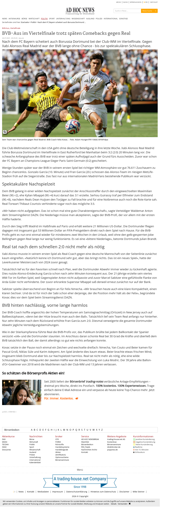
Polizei (32, 454)
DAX (4, 439)
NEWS (4, 18)
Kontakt (84, 452)
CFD (57, 439)
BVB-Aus (5, 28)
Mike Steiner (139, 491)
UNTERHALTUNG (63, 18)
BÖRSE (24, 18)
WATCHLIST (154, 2)
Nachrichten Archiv (89, 449)
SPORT (52, 18)
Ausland (32, 452)
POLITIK (44, 18)
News (21, 491)
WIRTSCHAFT (34, 18)
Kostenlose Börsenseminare (114, 443)
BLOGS (125, 2)
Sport (31, 447)
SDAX (4, 447)
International (34, 460)
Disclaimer (124, 491)
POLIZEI (99, 18)
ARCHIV (118, 2)
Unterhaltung (35, 457)
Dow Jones (6, 449)
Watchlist (85, 442)
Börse (31, 439)
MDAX (4, 442)
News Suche (147, 11)
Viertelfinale (15, 28)
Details (113, 504)
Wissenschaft (34, 449)
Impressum (57, 491)
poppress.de (112, 449)
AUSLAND (90, 18)
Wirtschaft (33, 442)
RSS (146, 2)
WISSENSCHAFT (78, 18)
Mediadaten (43, 491)
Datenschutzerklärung (76, 491)
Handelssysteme (62, 447)
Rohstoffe (59, 444)
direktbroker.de (113, 447)
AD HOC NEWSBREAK (90, 439)
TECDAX (5, 444)
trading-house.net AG (116, 439)
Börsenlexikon (11, 429)
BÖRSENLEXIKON (135, 2)
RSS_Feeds (85, 447)
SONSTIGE (123, 18)
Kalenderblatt (35, 462)
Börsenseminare (62, 460)
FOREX (58, 442)
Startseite (25, 22)
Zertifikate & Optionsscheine (61, 455)
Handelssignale (61, 449)
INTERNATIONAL (111, 18)
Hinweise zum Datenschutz (103, 491)
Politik (33, 22)
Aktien (58, 452)
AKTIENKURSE (14, 18)
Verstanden (122, 504)
